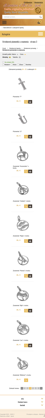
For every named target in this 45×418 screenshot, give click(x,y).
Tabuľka (15, 57)
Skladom (7, 65)
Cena (21, 54)
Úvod (4, 48)
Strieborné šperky (15, 48)
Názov (14, 54)
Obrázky (5, 57)
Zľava (21, 65)
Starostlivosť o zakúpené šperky (13, 28)
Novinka (28, 65)
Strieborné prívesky (30, 48)
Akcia (14, 65)
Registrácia (38, 2)
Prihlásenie (28, 2)
